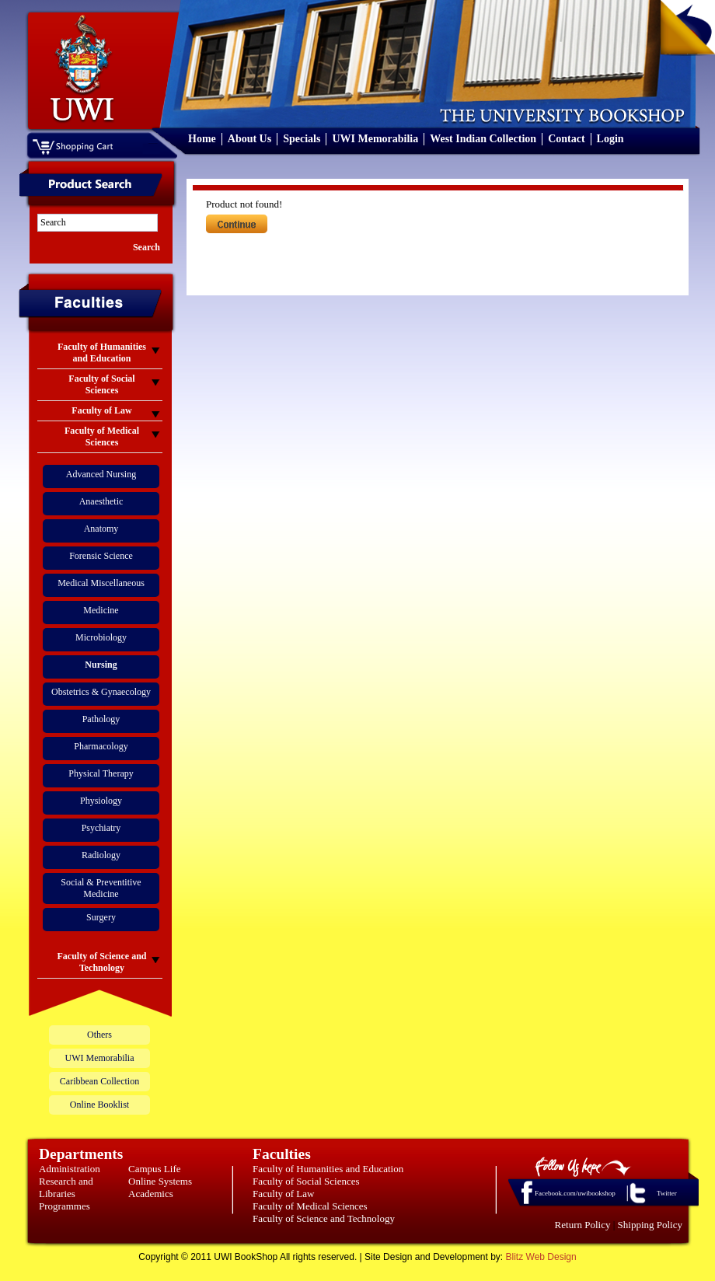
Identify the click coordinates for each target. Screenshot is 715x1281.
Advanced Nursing (101, 474)
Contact (566, 139)
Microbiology (101, 637)
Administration (69, 1169)
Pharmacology (100, 746)
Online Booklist (99, 1104)
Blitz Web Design (541, 1256)
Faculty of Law (283, 1193)
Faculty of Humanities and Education (328, 1169)
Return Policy (583, 1224)
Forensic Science (101, 555)
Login (610, 139)
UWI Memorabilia (375, 139)
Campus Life (154, 1169)
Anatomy (101, 528)
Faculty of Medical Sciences (310, 1206)
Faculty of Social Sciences (306, 1181)
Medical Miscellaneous (101, 583)
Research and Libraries (66, 1187)
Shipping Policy (650, 1224)
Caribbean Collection (99, 1081)
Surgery (101, 917)
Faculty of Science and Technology (324, 1218)
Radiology (101, 855)
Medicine (100, 610)
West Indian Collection (483, 139)
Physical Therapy (100, 773)
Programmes (64, 1206)
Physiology (101, 800)
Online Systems (160, 1181)
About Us (249, 139)
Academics (150, 1193)
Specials (301, 139)
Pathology (101, 719)
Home (202, 139)
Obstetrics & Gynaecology (101, 691)
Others (99, 1034)
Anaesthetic (101, 501)
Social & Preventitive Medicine (101, 888)
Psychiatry (101, 827)
